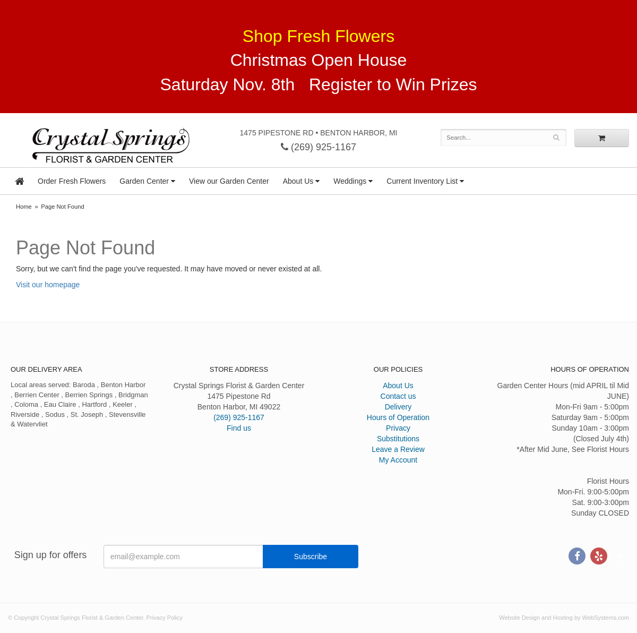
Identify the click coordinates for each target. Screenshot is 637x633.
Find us (239, 428)
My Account (398, 460)
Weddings (349, 181)
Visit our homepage (48, 284)
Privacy (398, 428)
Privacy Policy (165, 617)
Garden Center (144, 181)
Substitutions (398, 438)
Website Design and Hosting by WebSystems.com (564, 617)
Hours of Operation (398, 417)
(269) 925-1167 (318, 147)
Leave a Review (398, 449)
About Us (298, 181)
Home (24, 206)
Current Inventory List (422, 181)
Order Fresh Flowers (72, 181)
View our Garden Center (229, 181)
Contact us (398, 396)
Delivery (398, 407)
